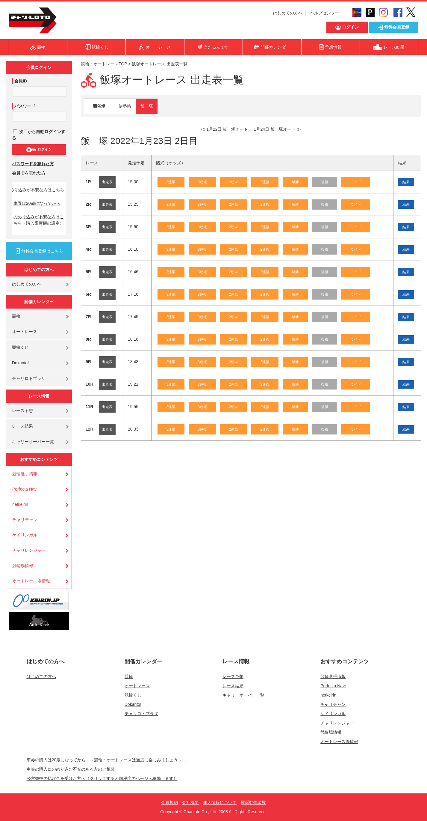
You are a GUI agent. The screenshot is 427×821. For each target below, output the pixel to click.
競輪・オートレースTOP (104, 63)
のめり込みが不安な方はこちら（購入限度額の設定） (38, 219)
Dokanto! (20, 362)
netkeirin (20, 504)
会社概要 (190, 802)
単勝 (295, 182)
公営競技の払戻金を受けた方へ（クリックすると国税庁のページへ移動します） (102, 778)
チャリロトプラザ (29, 378)
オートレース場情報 (31, 580)
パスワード (24, 106)
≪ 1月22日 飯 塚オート (224, 129)
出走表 (107, 182)
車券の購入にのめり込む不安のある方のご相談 (71, 769)
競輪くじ (20, 347)
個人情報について (220, 802)
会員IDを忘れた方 (29, 173)
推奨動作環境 (253, 802)
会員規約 (169, 802)
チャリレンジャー (29, 550)
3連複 (202, 182)
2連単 (233, 182)
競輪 (16, 316)
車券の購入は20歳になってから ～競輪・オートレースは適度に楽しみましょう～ (107, 759)
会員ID (20, 81)
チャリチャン (24, 519)
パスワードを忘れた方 (33, 163)
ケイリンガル (24, 535)
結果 (406, 182)
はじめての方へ (287, 12)
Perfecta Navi (24, 489)
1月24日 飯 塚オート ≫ (277, 129)
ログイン (39, 149)
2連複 (264, 182)
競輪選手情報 (24, 473)
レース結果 (22, 426)
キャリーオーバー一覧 (33, 441)
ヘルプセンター (324, 12)
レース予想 (22, 410)
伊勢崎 (125, 106)
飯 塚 (146, 106)
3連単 (171, 182)
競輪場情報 (22, 565)
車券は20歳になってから (36, 203)
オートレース (24, 331)
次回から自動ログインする (38, 134)
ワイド (355, 182)
